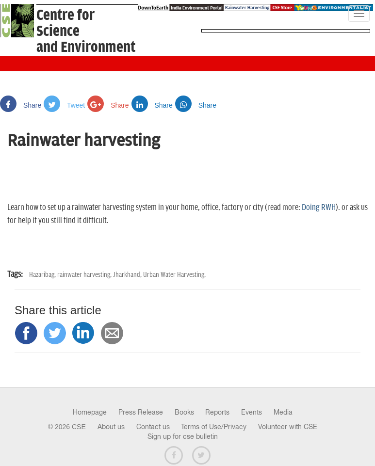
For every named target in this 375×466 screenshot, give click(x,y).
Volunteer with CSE (287, 427)
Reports (217, 412)
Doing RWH (319, 207)
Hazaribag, (43, 275)
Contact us (153, 427)
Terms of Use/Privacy (213, 427)
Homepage (90, 412)
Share (20, 105)
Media (283, 412)
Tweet (64, 105)
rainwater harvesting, (85, 275)
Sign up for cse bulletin (182, 436)
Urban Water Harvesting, (174, 275)
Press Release (140, 412)
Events (251, 412)
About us (111, 427)
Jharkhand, (128, 275)
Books (184, 412)
